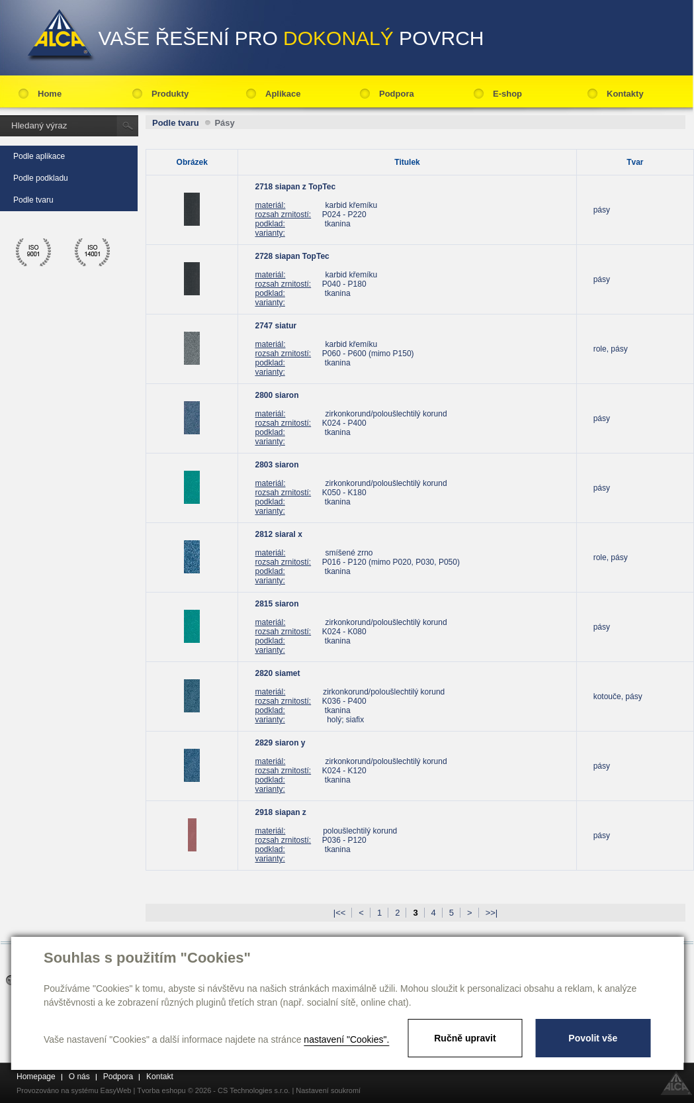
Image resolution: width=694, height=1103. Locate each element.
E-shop (507, 94)
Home (50, 94)
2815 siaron (276, 603)
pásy (601, 210)
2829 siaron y (280, 742)
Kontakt (159, 1076)
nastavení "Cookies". (346, 1039)
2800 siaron (276, 395)
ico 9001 (33, 252)
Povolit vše (592, 1038)
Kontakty (625, 94)
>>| (492, 913)
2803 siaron (276, 464)
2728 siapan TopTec (292, 256)
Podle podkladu (40, 178)
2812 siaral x (278, 534)
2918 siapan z (280, 812)
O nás (79, 1076)
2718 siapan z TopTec (295, 186)
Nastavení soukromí (328, 1090)
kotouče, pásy (617, 696)
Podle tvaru (33, 200)
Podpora (396, 94)
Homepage (36, 1076)
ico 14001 (92, 252)
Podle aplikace (39, 156)
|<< (339, 913)
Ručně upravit (465, 1038)
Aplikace (282, 94)
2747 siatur (275, 325)
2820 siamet (277, 673)
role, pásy (610, 349)
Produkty (170, 94)
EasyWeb (116, 1090)
